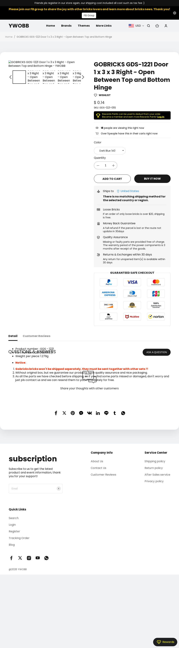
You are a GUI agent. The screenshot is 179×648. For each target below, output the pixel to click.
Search (14, 565)
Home (50, 26)
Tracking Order (19, 585)
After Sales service (157, 521)
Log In (160, 116)
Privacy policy (154, 528)
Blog (12, 592)
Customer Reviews (103, 521)
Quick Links (17, 556)
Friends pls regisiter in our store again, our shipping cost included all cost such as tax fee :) (90, 3)
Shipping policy (155, 508)
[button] (10, 73)
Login (12, 571)
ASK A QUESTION (156, 399)
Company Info (102, 499)
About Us (97, 508)
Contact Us (98, 515)
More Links (104, 26)
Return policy (154, 515)
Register (14, 578)
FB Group (89, 15)
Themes (84, 26)
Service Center (156, 499)
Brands (66, 26)
